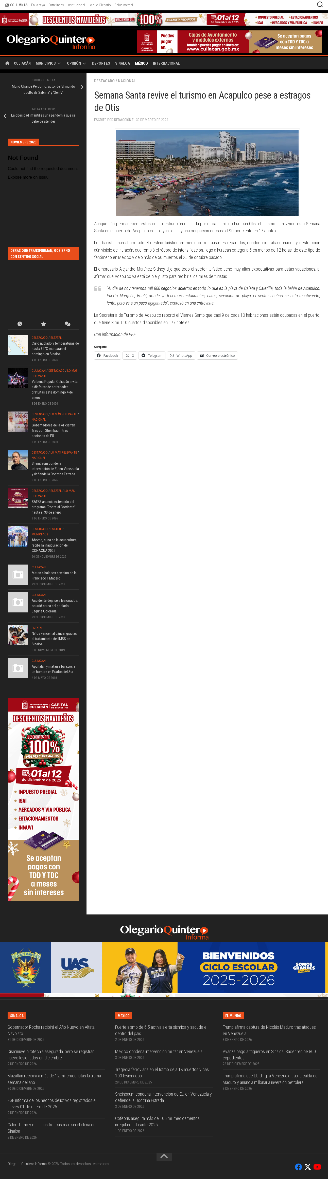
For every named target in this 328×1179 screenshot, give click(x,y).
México (141, 63)
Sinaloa (122, 63)
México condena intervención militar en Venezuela (158, 1051)
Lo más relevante (63, 414)
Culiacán (22, 63)
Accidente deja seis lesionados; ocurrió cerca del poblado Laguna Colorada (55, 605)
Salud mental (123, 5)
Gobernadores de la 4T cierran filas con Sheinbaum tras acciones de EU (53, 430)
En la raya (38, 5)
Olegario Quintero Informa (27, 1164)
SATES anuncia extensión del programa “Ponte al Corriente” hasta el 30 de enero (54, 507)
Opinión (74, 63)
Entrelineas (56, 5)
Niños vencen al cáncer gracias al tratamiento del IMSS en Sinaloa (54, 638)
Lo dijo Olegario (100, 5)
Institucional (76, 5)
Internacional (166, 63)
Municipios (46, 63)
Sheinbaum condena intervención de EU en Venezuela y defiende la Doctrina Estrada (55, 468)
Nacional (128, 81)
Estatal (56, 338)
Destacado (104, 81)
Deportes (101, 63)
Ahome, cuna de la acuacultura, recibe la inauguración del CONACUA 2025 (54, 545)
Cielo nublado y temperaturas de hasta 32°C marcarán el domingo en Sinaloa (55, 348)
